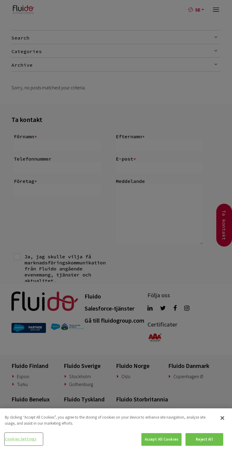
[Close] (222, 418)
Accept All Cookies (161, 439)
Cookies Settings (20, 439)
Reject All (204, 439)
